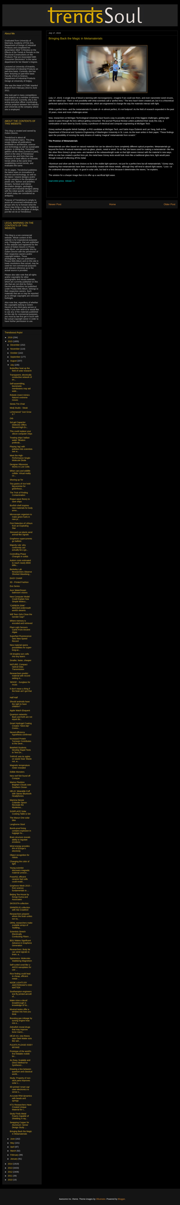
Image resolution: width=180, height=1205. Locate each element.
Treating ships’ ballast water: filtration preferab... (19, 440)
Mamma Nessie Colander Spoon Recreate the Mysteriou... (18, 804)
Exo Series (15, 586)
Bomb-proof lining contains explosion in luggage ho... (20, 830)
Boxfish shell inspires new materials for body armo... (21, 508)
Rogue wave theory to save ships (20, 500)
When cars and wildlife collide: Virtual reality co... (20, 473)
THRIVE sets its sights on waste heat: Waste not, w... (21, 759)
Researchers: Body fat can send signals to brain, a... (20, 952)
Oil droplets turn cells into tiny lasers (19, 655)
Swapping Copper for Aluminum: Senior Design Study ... (19, 1125)
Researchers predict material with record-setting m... (20, 676)
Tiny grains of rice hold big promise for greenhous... (20, 486)
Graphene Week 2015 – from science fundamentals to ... (20, 888)
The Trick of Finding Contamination (19, 493)
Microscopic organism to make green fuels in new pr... (21, 517)
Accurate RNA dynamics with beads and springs (21, 1098)
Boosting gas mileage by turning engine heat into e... (21, 1020)
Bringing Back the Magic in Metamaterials (21, 1132)
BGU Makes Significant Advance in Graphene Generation (21, 943)
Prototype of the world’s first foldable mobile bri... (20, 1053)
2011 (10, 1176)
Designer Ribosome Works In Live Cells (20, 465)
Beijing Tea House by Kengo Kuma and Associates (19, 897)
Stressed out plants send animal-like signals (21, 533)
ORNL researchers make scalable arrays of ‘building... (21, 925)
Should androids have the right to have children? (20, 704)
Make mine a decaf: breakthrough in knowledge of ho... (19, 1003)
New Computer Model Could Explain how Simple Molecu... (20, 599)
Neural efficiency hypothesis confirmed (20, 733)
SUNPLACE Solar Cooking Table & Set (20, 812)
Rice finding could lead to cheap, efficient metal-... (20, 976)
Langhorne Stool (17, 824)
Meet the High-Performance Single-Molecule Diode (20, 458)
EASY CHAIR (16, 578)
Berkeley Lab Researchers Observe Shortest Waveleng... (21, 571)
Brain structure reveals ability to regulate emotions (20, 839)
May (12, 1143)
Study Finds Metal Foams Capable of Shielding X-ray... (19, 1116)
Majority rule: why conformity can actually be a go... (19, 547)
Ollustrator (100, 1199)
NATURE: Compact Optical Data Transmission (18, 667)
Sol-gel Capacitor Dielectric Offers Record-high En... (19, 424)
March (13, 1151)
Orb (11, 418)
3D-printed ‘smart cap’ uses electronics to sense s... (20, 1089)
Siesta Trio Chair (17, 404)
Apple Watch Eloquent (20, 710)
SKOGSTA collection (19, 903)
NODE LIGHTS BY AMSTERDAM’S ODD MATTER (21, 985)
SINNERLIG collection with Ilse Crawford (20, 908)
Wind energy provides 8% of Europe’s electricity (20, 848)
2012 (10, 1172)
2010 (10, 1180)
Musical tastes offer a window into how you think (20, 1011)
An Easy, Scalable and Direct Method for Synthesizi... (20, 1062)
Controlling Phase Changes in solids (19, 555)
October (14, 353)
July (12, 365)
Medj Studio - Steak (19, 408)
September (15, 357)
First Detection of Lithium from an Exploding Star (21, 525)
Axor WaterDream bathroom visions (19, 591)
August (13, 361)
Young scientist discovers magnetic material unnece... (20, 870)
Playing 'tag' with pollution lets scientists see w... (21, 449)
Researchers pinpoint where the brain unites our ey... (21, 916)
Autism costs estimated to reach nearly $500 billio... (20, 563)
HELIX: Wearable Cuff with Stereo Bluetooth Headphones (20, 793)
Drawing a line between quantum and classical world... (21, 1071)
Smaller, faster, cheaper (20, 660)
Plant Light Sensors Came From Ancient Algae (20, 629)
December (15, 345)
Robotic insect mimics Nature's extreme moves (20, 397)
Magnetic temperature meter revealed (20, 766)
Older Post (169, 204)
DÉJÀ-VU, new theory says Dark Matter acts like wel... (21, 1038)
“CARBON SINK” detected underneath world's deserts (20, 608)
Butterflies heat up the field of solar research (21, 369)
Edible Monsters (17, 772)
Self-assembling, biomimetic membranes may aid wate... (20, 387)
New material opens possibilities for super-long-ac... (21, 647)
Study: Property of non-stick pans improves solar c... (20, 1080)
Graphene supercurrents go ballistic (21, 539)
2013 (10, 1168)
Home (112, 204)
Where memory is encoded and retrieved (21, 622)
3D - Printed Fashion (19, 582)
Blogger (121, 1199)
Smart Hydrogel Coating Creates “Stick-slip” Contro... (21, 725)
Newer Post (55, 204)
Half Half (14, 697)
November (15, 349)
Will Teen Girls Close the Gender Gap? (21, 615)
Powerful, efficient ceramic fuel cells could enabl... (19, 879)
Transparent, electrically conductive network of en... (21, 377)
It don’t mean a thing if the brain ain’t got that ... (21, 691)
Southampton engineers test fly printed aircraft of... (21, 994)
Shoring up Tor (16, 480)
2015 (10, 341)
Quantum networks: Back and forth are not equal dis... (21, 717)
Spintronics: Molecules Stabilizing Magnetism (21, 959)
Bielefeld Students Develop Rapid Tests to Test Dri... (20, 750)
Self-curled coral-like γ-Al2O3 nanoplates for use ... (20, 967)
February (14, 1155)
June (12, 1139)
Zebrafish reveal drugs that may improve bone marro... (20, 1029)
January (14, 1159)
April (12, 1147)
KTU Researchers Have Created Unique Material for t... (20, 1107)
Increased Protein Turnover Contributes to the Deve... (20, 741)
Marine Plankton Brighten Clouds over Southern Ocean (20, 784)
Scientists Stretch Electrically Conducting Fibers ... (20, 934)
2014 (10, 1164)
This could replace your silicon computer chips (21, 432)
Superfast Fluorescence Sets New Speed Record (20, 638)
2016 (10, 337)
